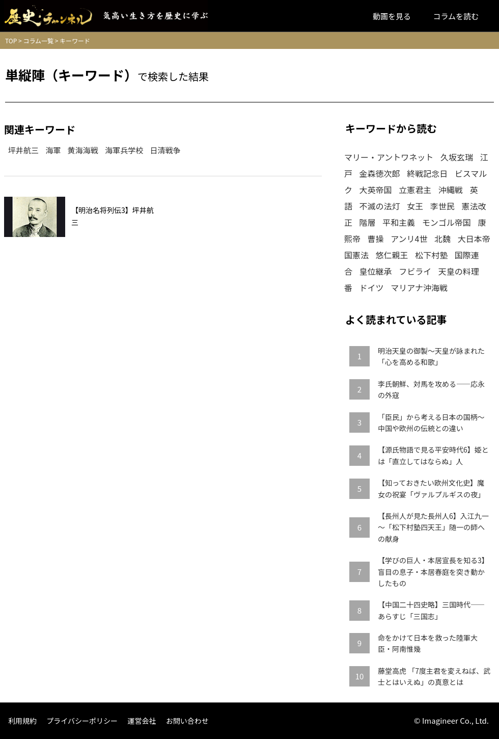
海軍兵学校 (124, 150)
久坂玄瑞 (456, 157)
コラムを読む (456, 16)
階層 (367, 222)
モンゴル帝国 (446, 222)
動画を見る (392, 16)
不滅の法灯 (379, 206)
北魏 (442, 238)
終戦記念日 (427, 173)
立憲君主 (415, 189)
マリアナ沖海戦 (419, 287)
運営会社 (141, 721)
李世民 (442, 206)
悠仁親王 (392, 255)
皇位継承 (375, 271)
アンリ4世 (409, 238)
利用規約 (22, 721)
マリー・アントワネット (388, 157)
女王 (415, 206)
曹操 (376, 238)
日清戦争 (165, 150)
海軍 (53, 150)
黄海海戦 (83, 150)
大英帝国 (375, 189)
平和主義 (398, 222)
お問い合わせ (187, 721)
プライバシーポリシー (82, 721)
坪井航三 (23, 150)
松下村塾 (431, 255)
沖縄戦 (450, 189)
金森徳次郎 (379, 173)
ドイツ (371, 287)
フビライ (415, 271)
